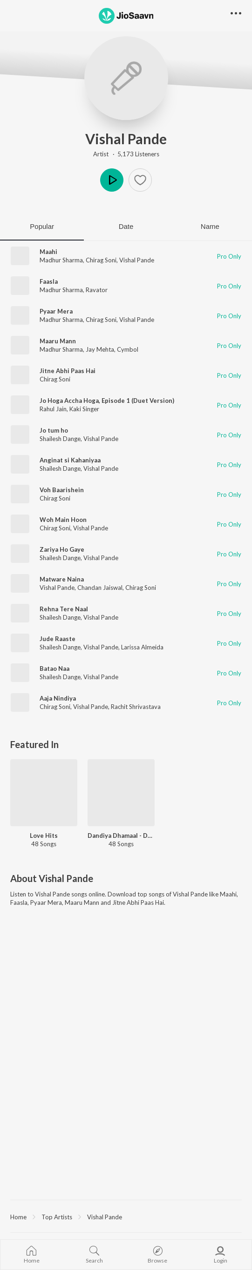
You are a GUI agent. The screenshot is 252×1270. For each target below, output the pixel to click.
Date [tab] (126, 226)
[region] (126, 1216)
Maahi (48, 251)
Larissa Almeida (142, 647)
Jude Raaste (57, 638)
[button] (140, 180)
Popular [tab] (42, 226)
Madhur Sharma (61, 260)
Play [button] (111, 180)
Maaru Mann (58, 341)
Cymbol (127, 349)
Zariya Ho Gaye (62, 549)
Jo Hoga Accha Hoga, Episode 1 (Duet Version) (107, 400)
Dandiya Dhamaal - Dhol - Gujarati (121, 835)
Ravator (97, 290)
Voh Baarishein (62, 490)
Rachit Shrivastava (136, 706)
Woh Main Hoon (63, 519)
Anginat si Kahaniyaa (70, 460)
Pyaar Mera (56, 311)
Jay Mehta (100, 349)
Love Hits (44, 835)
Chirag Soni (101, 260)
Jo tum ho (54, 430)
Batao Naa (54, 668)
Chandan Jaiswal (100, 587)
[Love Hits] (43, 792)
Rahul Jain (53, 409)
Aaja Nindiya (58, 698)
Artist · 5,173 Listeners (126, 154)
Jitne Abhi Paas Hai (67, 370)
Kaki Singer (84, 409)
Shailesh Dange (60, 438)
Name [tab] (210, 226)
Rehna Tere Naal (64, 609)
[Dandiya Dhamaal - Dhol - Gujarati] (121, 792)
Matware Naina (62, 579)
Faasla (49, 281)
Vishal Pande (126, 138)
